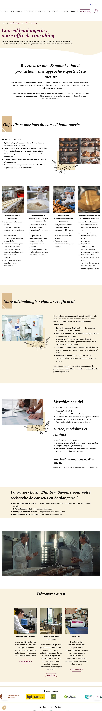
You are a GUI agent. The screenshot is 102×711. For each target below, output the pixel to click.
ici (66, 467)
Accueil (4, 23)
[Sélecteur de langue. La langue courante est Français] (94, 5)
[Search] (96, 11)
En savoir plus (25, 661)
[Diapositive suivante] (97, 697)
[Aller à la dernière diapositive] (5, 697)
